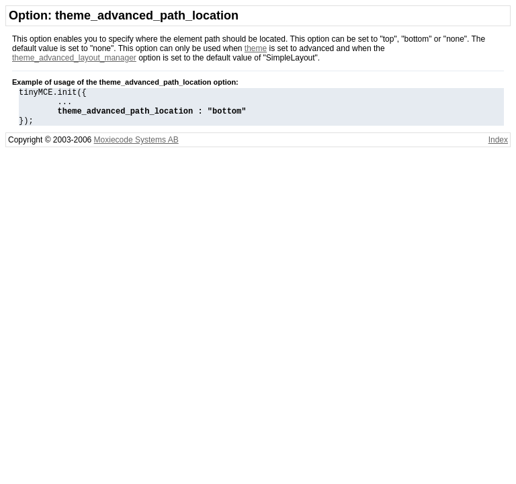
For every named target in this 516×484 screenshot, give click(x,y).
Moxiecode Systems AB (136, 148)
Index (498, 148)
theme (256, 48)
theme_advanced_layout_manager (74, 58)
